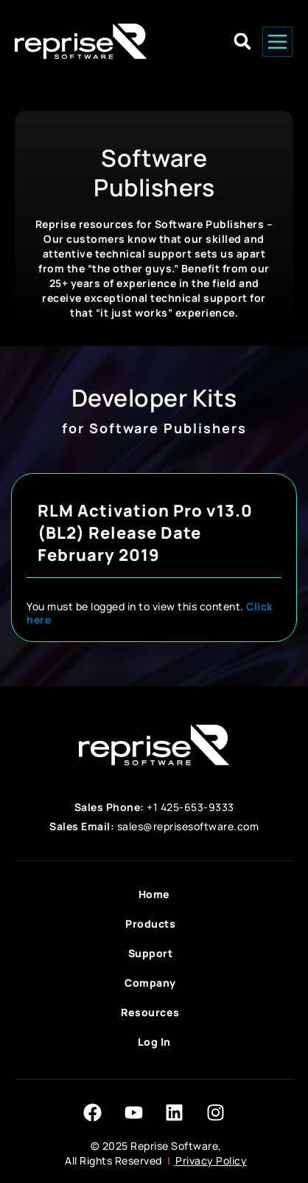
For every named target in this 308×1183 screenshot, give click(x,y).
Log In (154, 1042)
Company (154, 983)
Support (154, 953)
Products (154, 924)
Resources (154, 1012)
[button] (243, 42)
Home (154, 894)
